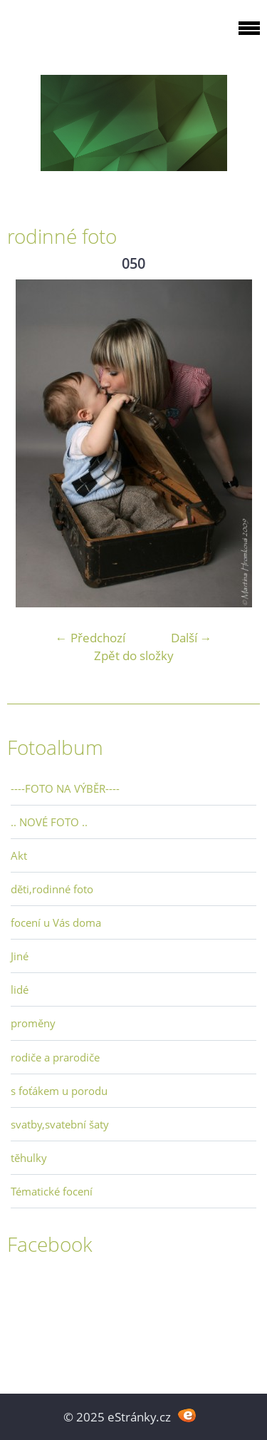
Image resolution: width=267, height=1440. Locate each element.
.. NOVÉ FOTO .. (49, 822)
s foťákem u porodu (59, 1091)
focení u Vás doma (56, 922)
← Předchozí (90, 637)
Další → (191, 637)
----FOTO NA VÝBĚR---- (65, 788)
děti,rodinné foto (52, 889)
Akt (19, 855)
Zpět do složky (134, 655)
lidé (19, 989)
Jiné (19, 956)
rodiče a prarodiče (55, 1057)
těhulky (29, 1158)
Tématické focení (52, 1191)
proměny (33, 1023)
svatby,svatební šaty (60, 1124)
